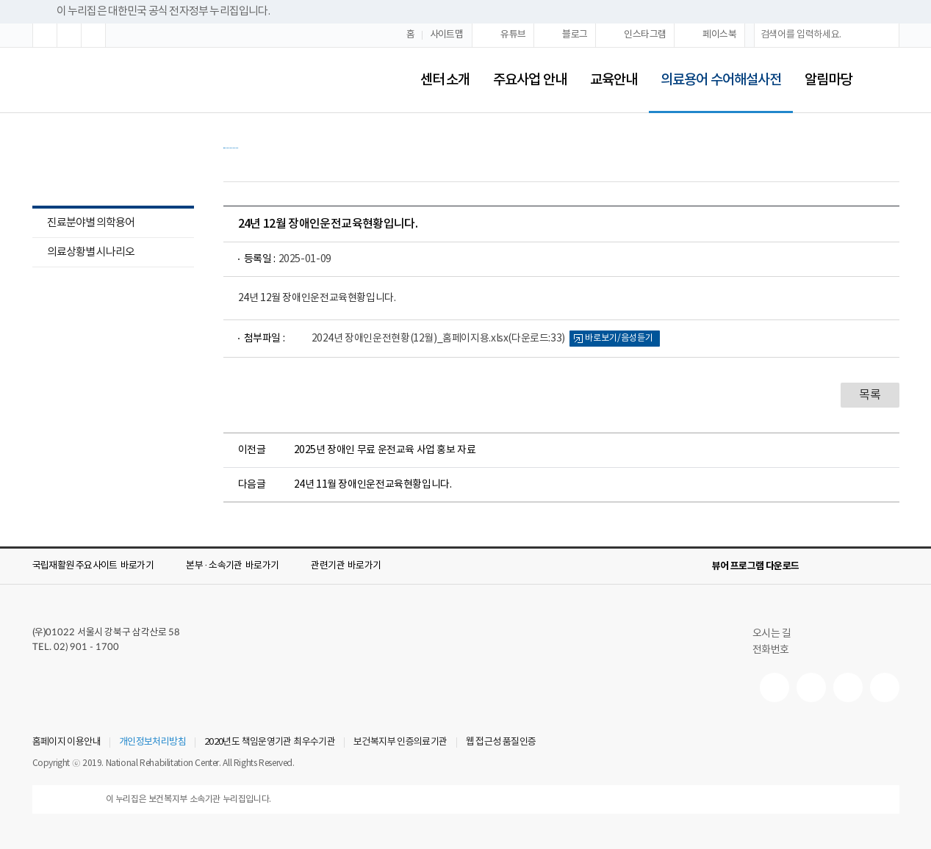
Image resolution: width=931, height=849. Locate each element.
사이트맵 (447, 34)
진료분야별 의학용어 (83, 224)
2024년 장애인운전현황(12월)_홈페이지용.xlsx (438, 338)
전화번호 (770, 650)
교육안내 (613, 80)
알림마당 (828, 80)
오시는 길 (778, 634)
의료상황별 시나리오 (90, 252)
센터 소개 (445, 80)
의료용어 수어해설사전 (715, 70)
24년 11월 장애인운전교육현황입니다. (373, 485)
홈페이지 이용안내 (66, 742)
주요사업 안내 (530, 80)
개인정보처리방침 (152, 742)
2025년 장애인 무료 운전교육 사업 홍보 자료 (385, 450)
